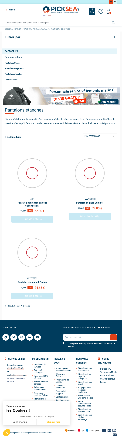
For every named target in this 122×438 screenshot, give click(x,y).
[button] (6, 432)
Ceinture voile (11, 79)
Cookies (48, 432)
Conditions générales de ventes (32, 432)
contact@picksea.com (17, 374)
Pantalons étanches (13, 73)
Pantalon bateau (13, 56)
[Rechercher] (61, 22)
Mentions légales (11, 432)
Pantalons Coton (12, 62)
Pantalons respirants (14, 68)
